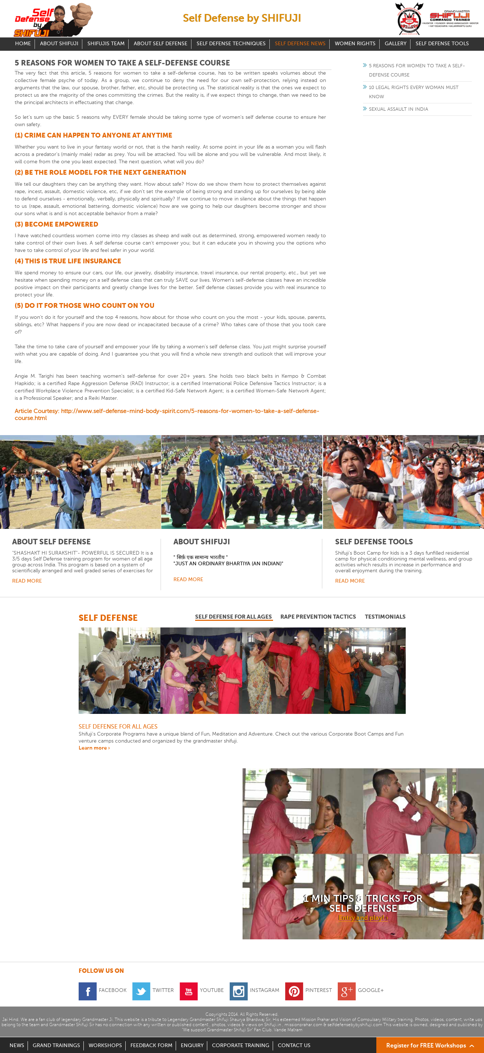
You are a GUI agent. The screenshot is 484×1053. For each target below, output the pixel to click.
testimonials (385, 617)
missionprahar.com (303, 1025)
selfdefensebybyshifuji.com (354, 1025)
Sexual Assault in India (398, 109)
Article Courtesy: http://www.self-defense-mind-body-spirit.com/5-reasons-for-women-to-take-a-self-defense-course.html (167, 415)
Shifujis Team (106, 44)
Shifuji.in (272, 1025)
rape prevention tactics (318, 617)
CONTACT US (294, 1045)
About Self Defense (160, 44)
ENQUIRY (192, 1045)
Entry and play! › (363, 918)
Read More (27, 581)
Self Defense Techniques (231, 44)
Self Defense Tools (442, 44)
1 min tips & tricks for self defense (363, 904)
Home (23, 44)
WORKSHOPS (105, 1045)
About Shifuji (59, 44)
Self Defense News (300, 44)
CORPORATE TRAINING (240, 1045)
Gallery (395, 44)
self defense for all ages (234, 617)
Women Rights (355, 44)
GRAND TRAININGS (56, 1045)
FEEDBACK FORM (151, 1045)
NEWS (17, 1045)
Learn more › (94, 748)
